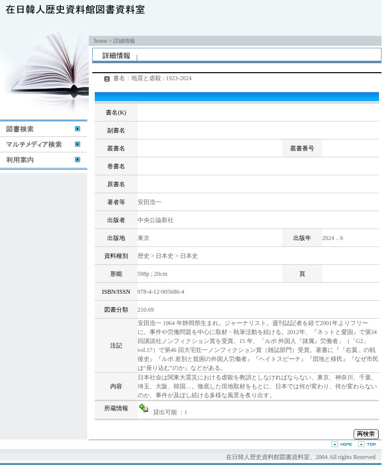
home (101, 40)
